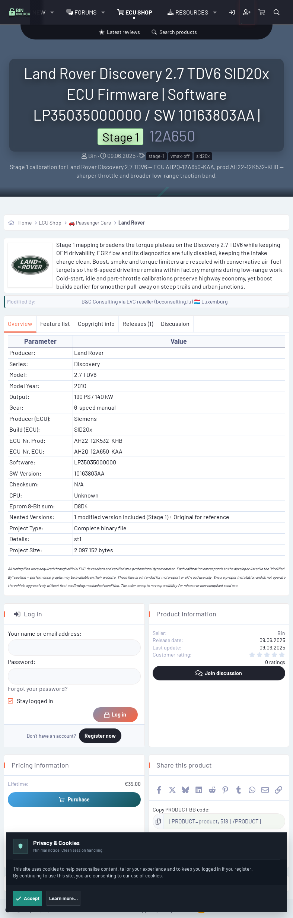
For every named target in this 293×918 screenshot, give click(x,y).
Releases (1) (137, 323)
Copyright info (96, 323)
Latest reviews (123, 32)
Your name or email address (44, 633)
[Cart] (262, 12)
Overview (20, 323)
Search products (178, 32)
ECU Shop (138, 12)
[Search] (276, 12)
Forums (85, 12)
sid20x (203, 156)
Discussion (175, 323)
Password (21, 661)
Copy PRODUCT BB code (180, 809)
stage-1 (156, 156)
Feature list (55, 323)
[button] (52, 12)
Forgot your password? (37, 688)
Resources (191, 12)
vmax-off (180, 156)
